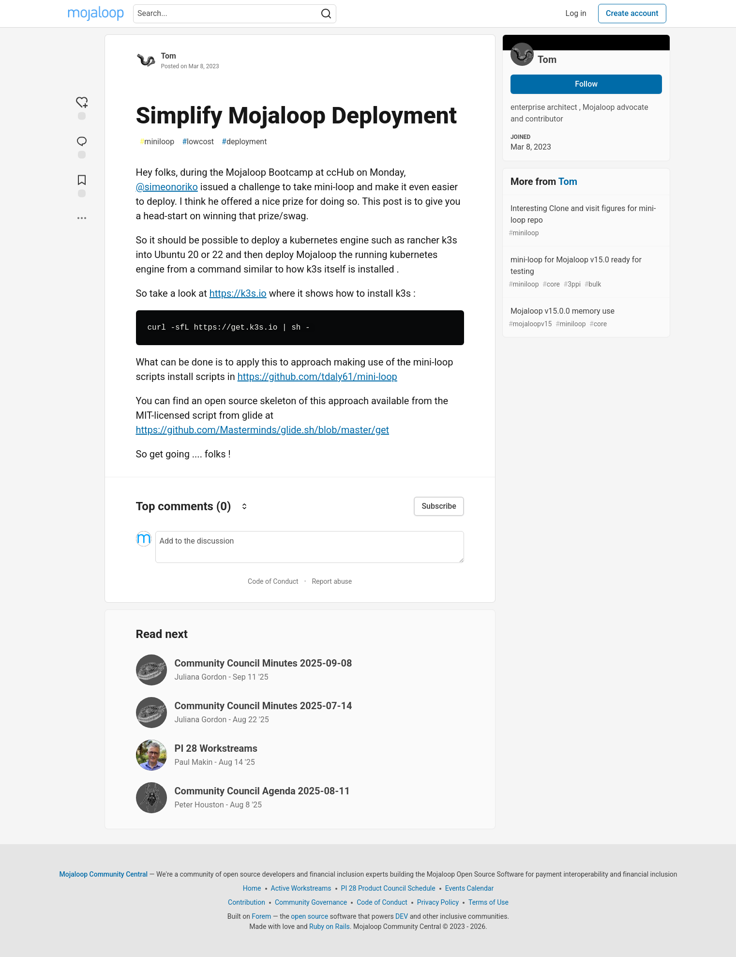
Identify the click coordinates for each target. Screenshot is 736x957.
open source (309, 916)
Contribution (246, 902)
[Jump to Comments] (81, 146)
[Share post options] (81, 218)
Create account (632, 13)
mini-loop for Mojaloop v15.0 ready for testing (585, 272)
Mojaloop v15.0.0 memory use (585, 317)
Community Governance (310, 902)
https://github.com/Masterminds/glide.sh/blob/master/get (263, 430)
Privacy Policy (437, 902)
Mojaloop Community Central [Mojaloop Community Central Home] (103, 874)
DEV (401, 916)
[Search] (326, 14)
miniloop (157, 142)
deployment (244, 142)
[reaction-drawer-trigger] (81, 107)
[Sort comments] (244, 506)
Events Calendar (469, 888)
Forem (261, 916)
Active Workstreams (300, 888)
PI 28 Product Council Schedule (388, 888)
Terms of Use (488, 902)
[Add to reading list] (81, 185)
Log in (576, 13)
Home (251, 888)
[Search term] (234, 13)
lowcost (198, 142)
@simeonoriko (167, 187)
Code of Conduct (273, 581)
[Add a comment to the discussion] (310, 547)
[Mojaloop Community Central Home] (96, 13)
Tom (168, 56)
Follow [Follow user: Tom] (586, 84)
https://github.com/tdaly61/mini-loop (317, 376)
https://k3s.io (238, 293)
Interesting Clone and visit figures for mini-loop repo (585, 221)
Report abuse (332, 581)
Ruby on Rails (329, 926)
